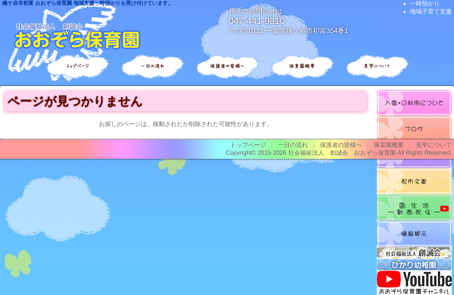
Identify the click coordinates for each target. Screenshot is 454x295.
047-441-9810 (256, 21)
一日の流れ (152, 66)
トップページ (77, 66)
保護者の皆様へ (227, 66)
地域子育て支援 (431, 11)
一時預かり (425, 3)
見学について (376, 66)
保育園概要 (302, 66)
